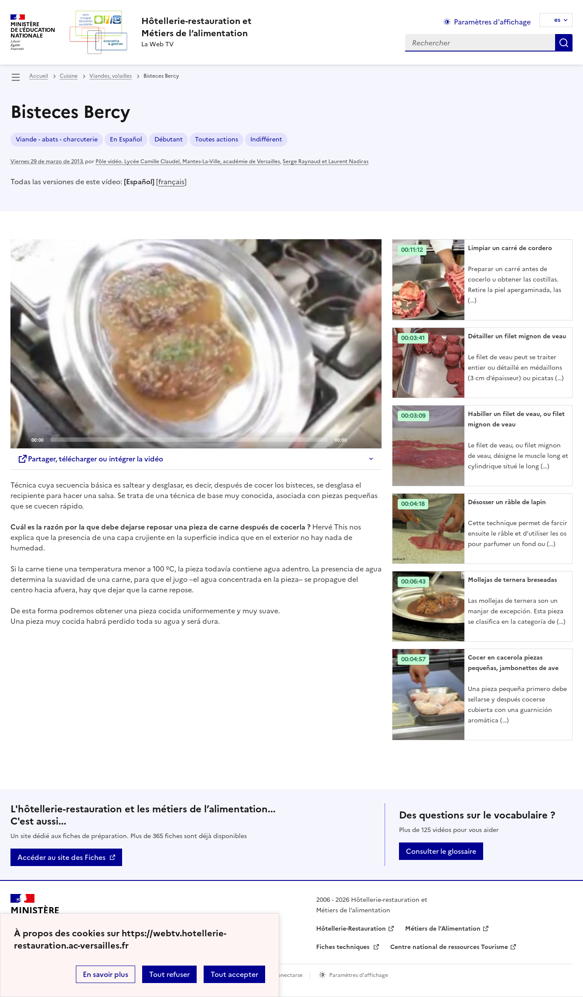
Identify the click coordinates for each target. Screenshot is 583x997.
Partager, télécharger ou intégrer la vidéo (90, 459)
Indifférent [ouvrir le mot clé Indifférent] (266, 139)
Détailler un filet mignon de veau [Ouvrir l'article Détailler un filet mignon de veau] (517, 336)
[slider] (189, 439)
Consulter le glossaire (441, 851)
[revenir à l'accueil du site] (196, 27)
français (171, 181)
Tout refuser (169, 974)
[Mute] (356, 439)
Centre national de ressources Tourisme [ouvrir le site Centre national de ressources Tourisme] (449, 947)
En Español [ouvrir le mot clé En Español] (126, 139)
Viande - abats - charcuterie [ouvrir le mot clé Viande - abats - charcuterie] (57, 139)
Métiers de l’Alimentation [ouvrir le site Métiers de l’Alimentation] (443, 928)
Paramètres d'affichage (358, 975)
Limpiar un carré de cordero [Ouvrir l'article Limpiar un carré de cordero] (510, 248)
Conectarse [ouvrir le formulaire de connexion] (288, 975)
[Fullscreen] (370, 439)
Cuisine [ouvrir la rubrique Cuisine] (69, 76)
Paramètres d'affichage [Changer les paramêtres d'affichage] (492, 22)
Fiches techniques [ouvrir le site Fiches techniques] (343, 947)
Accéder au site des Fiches (61, 857)
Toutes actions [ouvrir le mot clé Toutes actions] (216, 139)
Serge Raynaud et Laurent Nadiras (325, 161)
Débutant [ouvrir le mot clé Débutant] (168, 139)
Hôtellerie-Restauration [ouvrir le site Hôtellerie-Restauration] (351, 928)
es (557, 19)
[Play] (196, 343)
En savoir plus (105, 974)
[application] (196, 343)
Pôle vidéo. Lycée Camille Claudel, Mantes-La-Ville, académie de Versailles (187, 161)
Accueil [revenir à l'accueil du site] (38, 76)
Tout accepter (234, 974)
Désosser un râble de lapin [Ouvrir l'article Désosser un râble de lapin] (507, 502)
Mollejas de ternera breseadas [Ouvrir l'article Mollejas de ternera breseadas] (512, 579)
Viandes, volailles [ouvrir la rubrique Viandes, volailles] (110, 76)
